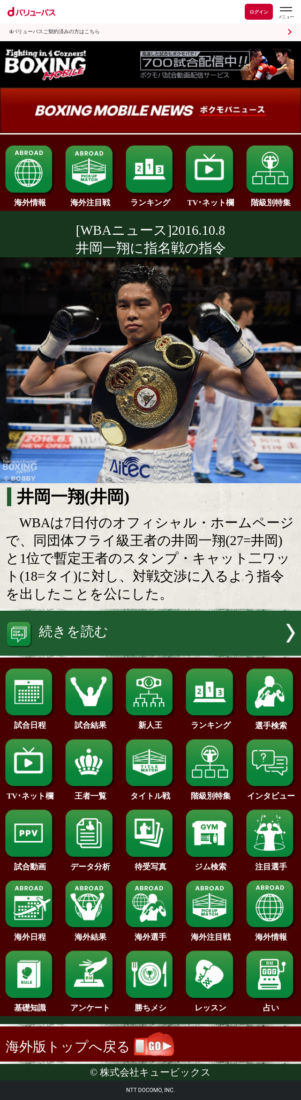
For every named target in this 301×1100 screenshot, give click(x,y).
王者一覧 (90, 792)
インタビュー (271, 792)
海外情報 (30, 199)
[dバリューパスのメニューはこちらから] (285, 13)
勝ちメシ (150, 1004)
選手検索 (271, 722)
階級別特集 (271, 199)
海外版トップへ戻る (90, 1047)
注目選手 (271, 863)
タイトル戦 (150, 792)
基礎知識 (30, 1004)
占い (271, 1004)
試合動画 (30, 863)
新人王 (150, 721)
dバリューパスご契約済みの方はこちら (54, 32)
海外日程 (30, 933)
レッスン (210, 1004)
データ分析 (90, 863)
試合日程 (30, 721)
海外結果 (90, 933)
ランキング (150, 199)
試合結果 (90, 721)
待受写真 (150, 863)
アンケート (90, 1004)
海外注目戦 (90, 199)
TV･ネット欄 (210, 199)
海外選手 (150, 933)
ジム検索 (210, 863)
